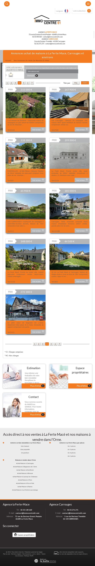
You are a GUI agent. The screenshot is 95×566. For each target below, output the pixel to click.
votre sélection (79, 11)
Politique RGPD (28, 556)
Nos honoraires (26, 554)
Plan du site (6, 554)
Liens (34, 554)
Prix (75, 83)
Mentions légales (16, 554)
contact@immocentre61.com (53, 37)
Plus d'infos (37, 385)
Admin (38, 554)
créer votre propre (14, 68)
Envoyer (32, 75)
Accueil (8, 60)
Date (85, 83)
